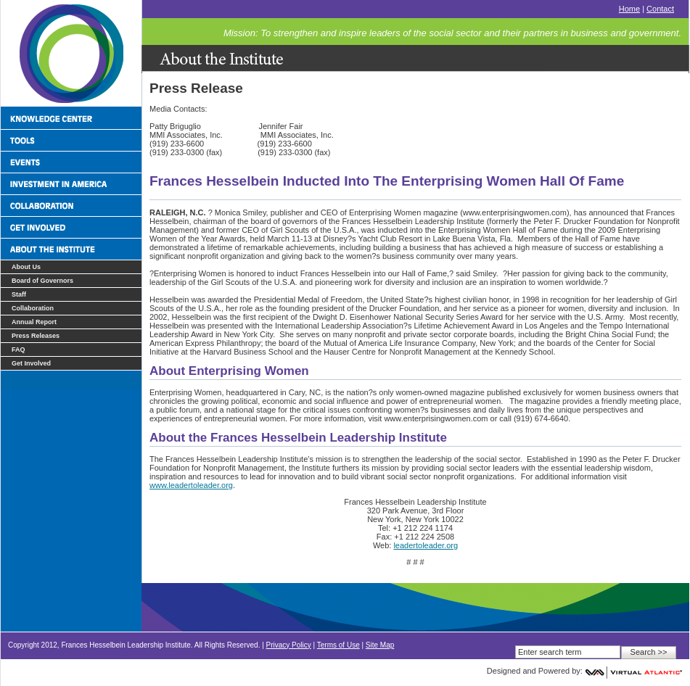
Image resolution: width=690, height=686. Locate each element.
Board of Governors (42, 280)
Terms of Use (338, 645)
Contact (660, 8)
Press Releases (35, 335)
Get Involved (31, 363)
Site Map (380, 645)
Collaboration (33, 308)
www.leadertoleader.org (191, 485)
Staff (19, 294)
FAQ (18, 349)
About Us (26, 266)
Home (629, 8)
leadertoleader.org (425, 545)
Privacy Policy (288, 645)
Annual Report (34, 322)
